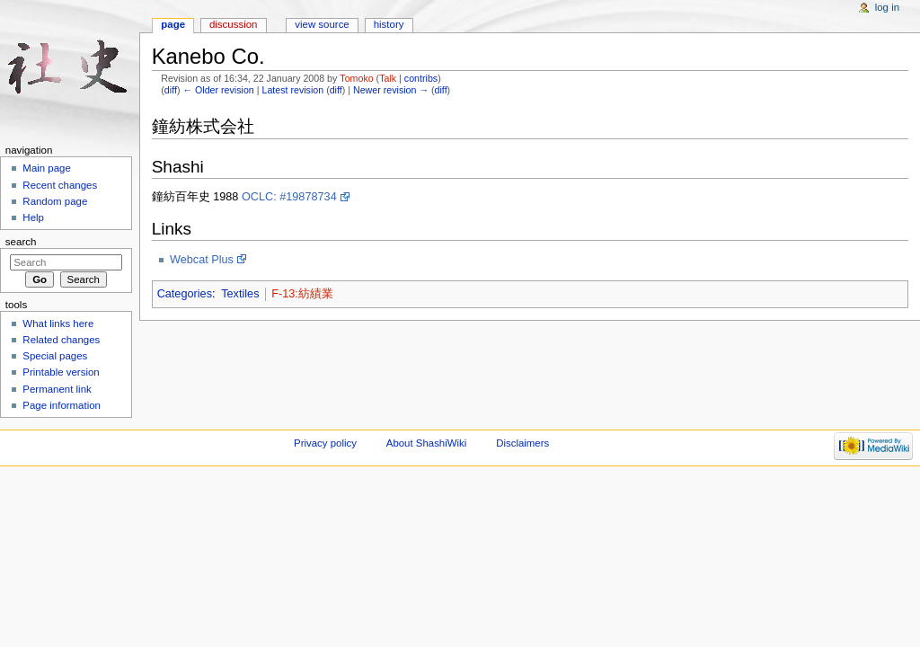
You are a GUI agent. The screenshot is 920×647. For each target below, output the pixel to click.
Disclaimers (522, 443)
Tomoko (356, 78)
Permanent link (56, 389)
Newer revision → (391, 89)
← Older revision (217, 89)
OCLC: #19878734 (289, 197)
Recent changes (59, 185)
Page (173, 24)
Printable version (60, 372)
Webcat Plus (202, 259)
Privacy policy (325, 443)
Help (33, 217)
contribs (421, 78)
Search (21, 241)
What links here (57, 323)
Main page (46, 168)
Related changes (61, 339)
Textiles (240, 294)
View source (322, 24)
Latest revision (292, 89)
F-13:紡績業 (302, 294)
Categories (184, 294)
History (389, 24)
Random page (54, 201)
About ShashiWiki (426, 443)
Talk (387, 78)
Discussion (233, 24)
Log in (887, 7)
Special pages (54, 355)
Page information (61, 405)
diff (170, 89)
